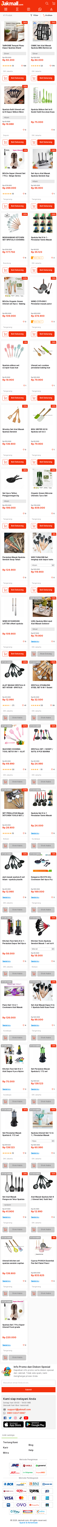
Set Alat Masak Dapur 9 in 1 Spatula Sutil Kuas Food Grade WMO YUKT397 (42, 1006)
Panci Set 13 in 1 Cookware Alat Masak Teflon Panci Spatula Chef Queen (14, 1006)
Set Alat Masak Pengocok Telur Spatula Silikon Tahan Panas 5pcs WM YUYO (13, 1198)
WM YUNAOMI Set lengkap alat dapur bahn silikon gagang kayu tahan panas (42, 558)
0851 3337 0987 (16, 1413)
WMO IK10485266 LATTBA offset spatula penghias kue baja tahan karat (13, 622)
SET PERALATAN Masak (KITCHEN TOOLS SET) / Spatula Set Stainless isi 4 (13, 814)
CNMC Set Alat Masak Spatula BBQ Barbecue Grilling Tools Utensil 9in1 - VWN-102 (43, 46)
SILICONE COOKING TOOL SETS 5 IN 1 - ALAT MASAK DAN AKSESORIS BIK (13, 750)
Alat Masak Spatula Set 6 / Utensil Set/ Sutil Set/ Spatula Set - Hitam (42, 1198)
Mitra (6, 1452)
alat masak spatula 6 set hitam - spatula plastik (13, 878)
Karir (5, 1447)
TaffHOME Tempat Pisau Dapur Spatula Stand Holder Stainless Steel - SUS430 (13, 46)
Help (31, 1450)
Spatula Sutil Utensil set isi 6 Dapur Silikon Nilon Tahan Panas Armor (13, 110)
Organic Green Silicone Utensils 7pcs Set (41, 494)
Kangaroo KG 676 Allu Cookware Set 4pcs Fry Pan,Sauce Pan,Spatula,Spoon (42, 878)
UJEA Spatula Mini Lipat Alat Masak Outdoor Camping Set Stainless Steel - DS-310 (41, 622)
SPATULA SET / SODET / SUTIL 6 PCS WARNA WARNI (42, 750)
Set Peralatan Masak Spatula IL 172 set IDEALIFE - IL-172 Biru (12, 1134)
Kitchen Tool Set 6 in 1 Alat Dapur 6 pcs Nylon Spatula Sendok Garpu (13, 1070)
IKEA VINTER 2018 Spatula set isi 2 (39, 430)
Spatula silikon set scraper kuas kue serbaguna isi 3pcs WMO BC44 (14, 366)
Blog (31, 1445)
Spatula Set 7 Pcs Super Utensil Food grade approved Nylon (13, 1326)
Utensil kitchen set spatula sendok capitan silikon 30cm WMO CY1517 (13, 1262)
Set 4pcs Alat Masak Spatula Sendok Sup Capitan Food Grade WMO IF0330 (40, 174)
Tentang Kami (10, 1442)
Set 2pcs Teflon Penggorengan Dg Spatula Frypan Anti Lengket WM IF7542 (11, 494)
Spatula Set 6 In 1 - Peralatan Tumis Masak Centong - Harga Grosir (41, 238)
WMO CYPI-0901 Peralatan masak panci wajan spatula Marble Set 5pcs (42, 302)
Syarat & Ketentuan (28, 1522)
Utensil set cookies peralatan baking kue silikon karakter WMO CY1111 (41, 366)
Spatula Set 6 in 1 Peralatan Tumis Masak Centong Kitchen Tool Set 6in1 (42, 814)
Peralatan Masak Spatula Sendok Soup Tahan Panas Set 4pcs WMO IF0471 (13, 558)
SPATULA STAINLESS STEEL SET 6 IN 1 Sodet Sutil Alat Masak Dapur (41, 686)
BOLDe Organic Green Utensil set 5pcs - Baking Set (13, 302)
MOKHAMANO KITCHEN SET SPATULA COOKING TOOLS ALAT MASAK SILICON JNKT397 (13, 238)
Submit (28, 1389)
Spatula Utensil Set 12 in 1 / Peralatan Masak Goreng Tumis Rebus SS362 (42, 1134)
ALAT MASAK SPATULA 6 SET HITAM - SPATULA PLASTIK (13, 686)
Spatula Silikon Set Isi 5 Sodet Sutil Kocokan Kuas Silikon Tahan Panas (43, 110)
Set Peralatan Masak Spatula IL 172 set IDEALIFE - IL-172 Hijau (41, 1070)
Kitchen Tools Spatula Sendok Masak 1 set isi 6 (42, 942)
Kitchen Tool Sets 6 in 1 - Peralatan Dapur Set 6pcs (14, 942)
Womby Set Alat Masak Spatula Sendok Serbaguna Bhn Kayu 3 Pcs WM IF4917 (13, 430)
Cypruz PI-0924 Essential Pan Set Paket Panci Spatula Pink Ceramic (42, 1262)
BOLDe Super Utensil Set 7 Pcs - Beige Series (13, 174)
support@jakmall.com (19, 1409)
